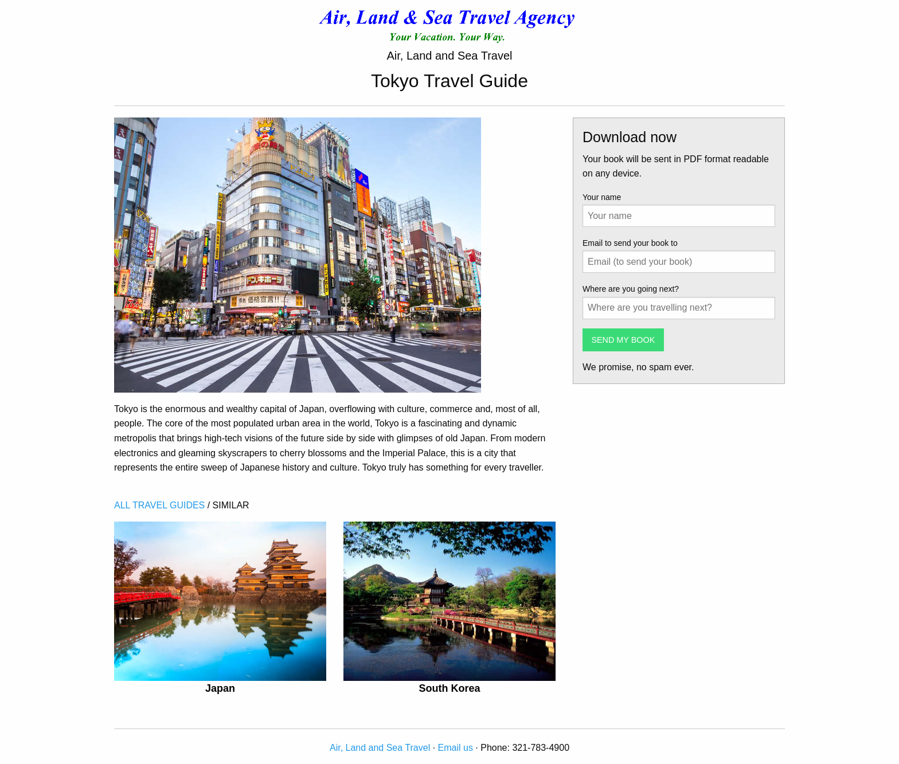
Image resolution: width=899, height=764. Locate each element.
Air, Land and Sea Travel (380, 748)
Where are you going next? (631, 288)
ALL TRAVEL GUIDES (159, 505)
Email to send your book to (630, 243)
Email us (455, 748)
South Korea (449, 688)
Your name (602, 197)
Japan (220, 688)
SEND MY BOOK (623, 339)
